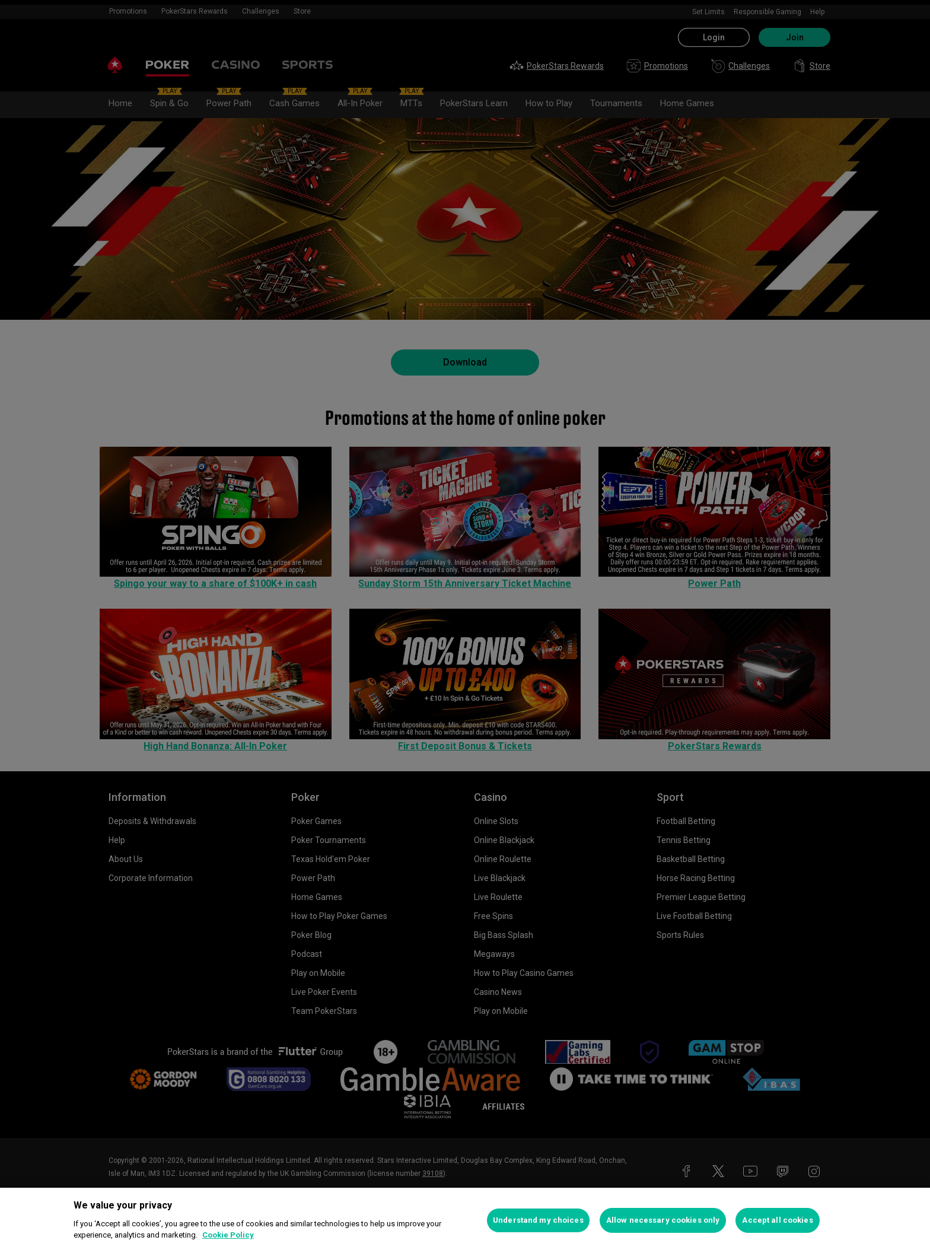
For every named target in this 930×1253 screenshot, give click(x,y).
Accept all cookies (777, 1220)
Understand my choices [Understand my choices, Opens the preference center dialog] (538, 1220)
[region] (465, 1220)
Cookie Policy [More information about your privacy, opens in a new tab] (228, 1234)
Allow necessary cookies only (663, 1220)
